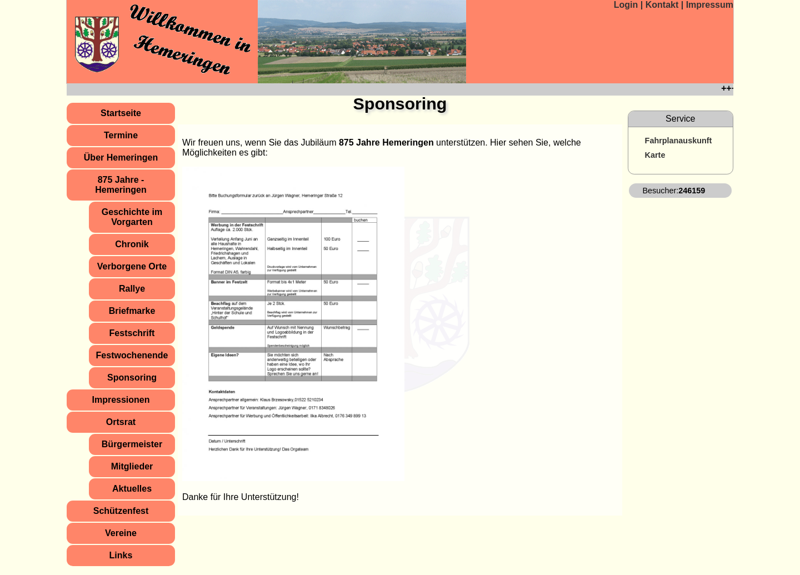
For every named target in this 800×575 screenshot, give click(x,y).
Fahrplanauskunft (678, 140)
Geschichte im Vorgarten (132, 217)
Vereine (121, 533)
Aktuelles (132, 488)
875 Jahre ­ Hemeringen (120, 184)
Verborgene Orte (132, 266)
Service (680, 118)
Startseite (121, 113)
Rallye (132, 288)
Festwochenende (132, 355)
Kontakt (663, 4)
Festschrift (132, 333)
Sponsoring (132, 377)
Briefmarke (132, 311)
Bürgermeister (132, 444)
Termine (121, 135)
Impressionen (120, 399)
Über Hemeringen (121, 157)
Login (626, 4)
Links (121, 555)
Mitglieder (132, 466)
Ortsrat (121, 422)
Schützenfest (121, 511)
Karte (655, 155)
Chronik (131, 244)
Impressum (709, 4)
